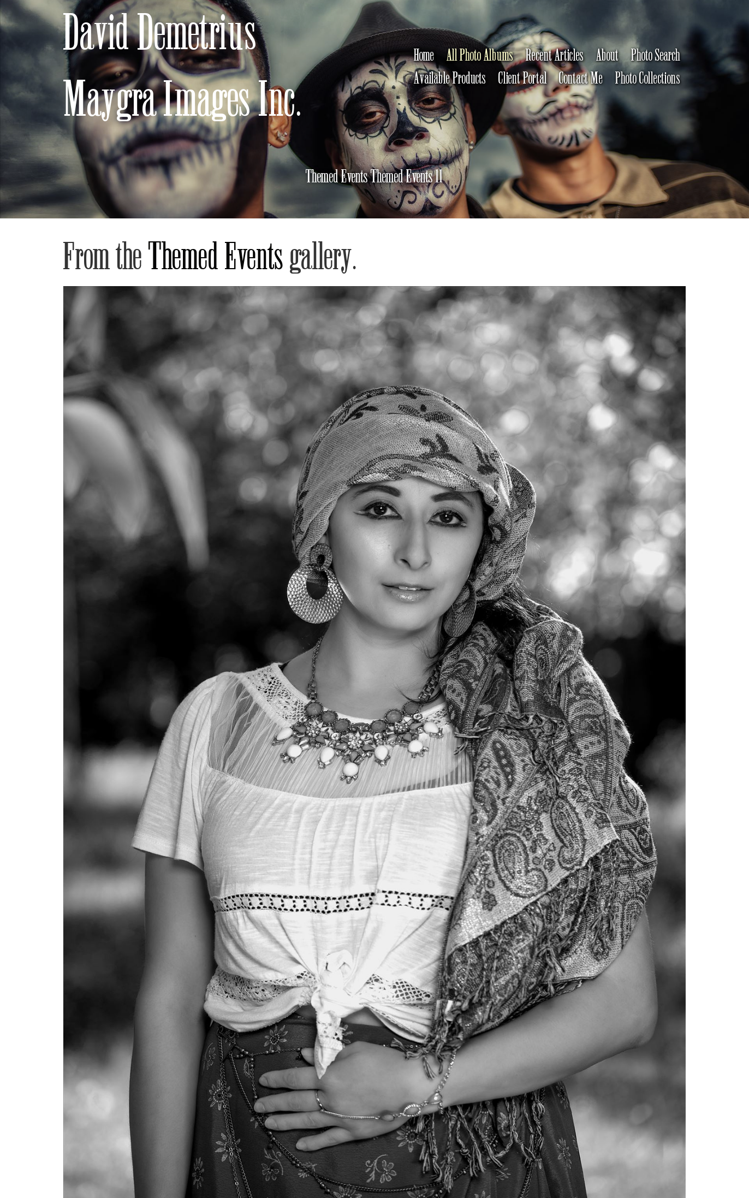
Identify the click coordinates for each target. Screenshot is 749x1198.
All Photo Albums (480, 56)
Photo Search (656, 56)
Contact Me (581, 79)
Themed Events (216, 257)
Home (424, 56)
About (607, 56)
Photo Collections (648, 79)
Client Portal (522, 79)
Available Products (450, 79)
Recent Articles (555, 56)
